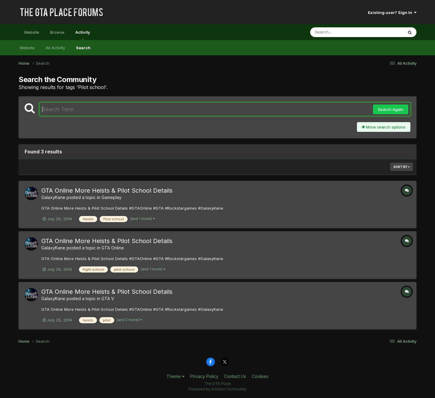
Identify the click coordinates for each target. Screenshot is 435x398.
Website (31, 32)
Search (83, 47)
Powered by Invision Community (217, 389)
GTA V (107, 298)
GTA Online (112, 247)
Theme (175, 376)
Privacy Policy (204, 376)
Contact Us (235, 376)
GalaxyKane (53, 197)
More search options (384, 127)
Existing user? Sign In (392, 12)
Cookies (260, 376)
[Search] (340, 32)
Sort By (401, 167)
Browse (57, 32)
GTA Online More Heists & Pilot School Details (107, 190)
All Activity (55, 47)
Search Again (390, 109)
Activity (82, 35)
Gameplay (111, 197)
